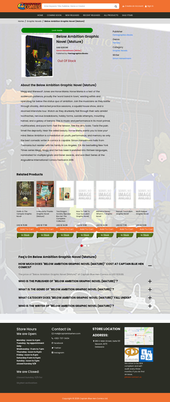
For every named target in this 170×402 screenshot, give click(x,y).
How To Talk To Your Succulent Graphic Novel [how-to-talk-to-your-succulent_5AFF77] (83, 214)
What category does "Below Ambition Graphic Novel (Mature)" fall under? (74, 298)
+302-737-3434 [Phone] (61, 338)
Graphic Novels (34, 21)
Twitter (57, 347)
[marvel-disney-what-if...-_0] (105, 194)
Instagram (59, 352)
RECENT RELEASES (91, 15)
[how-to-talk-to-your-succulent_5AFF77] (85, 194)
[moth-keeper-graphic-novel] (144, 194)
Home (21, 21)
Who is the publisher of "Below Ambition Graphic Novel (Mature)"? (68, 281)
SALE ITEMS (127, 15)
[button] (81, 245)
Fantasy (117, 42)
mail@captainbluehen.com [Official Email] (67, 333)
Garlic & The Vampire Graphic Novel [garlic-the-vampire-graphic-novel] (24, 214)
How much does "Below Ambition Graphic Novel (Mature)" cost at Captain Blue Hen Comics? (81, 265)
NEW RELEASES (72, 15)
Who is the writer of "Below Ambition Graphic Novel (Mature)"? (66, 306)
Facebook (58, 343)
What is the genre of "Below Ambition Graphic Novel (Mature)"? (66, 289)
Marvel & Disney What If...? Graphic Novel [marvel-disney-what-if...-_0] (104, 214)
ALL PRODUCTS (111, 15)
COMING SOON (54, 15)
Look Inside (57, 30)
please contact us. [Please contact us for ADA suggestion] (133, 377)
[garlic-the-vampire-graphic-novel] (25, 194)
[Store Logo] (29, 6)
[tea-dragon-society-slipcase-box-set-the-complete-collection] (65, 194)
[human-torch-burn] (125, 194)
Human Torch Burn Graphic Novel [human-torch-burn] (124, 213)
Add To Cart (27, 229)
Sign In (149, 6)
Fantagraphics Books (124, 34)
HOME (40, 15)
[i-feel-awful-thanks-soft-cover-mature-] (45, 194)
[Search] (80, 6)
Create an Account (132, 6)
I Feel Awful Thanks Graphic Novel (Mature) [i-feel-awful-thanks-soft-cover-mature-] (44, 214)
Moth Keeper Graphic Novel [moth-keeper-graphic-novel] (142, 213)
